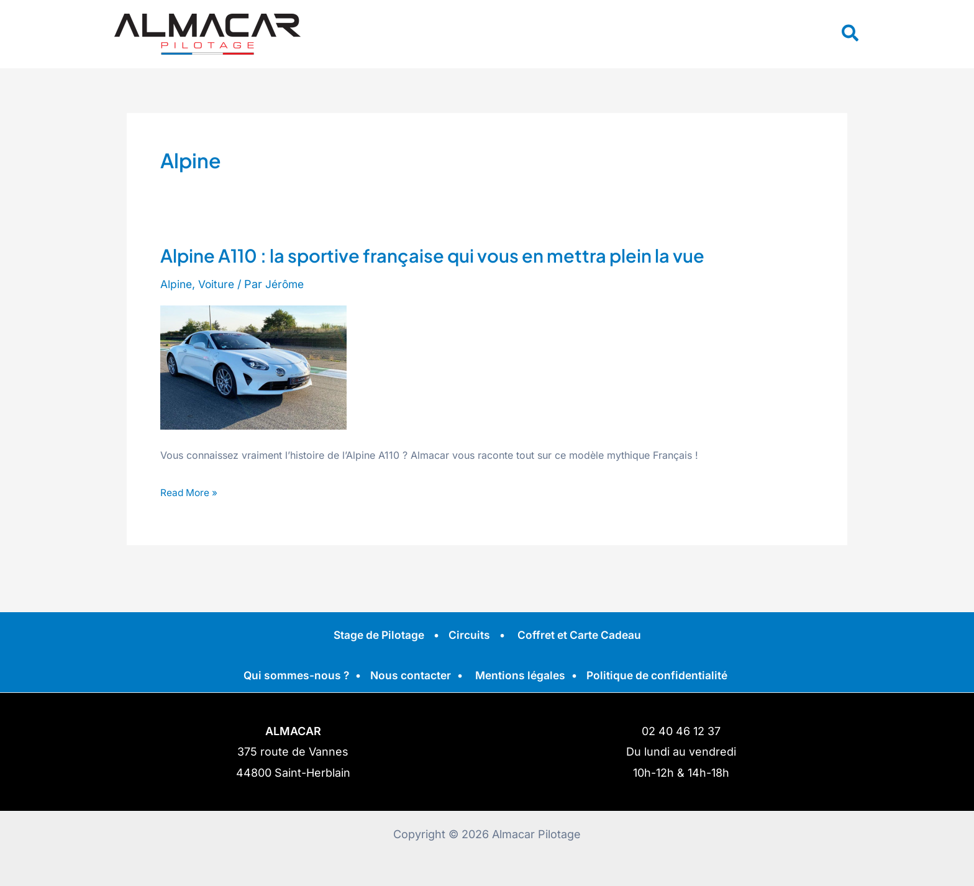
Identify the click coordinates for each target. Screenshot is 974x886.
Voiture (218, 284)
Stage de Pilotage (376, 634)
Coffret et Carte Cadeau (581, 634)
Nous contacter (408, 675)
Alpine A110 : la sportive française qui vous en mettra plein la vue (439, 255)
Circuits (469, 634)
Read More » (190, 491)
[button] (851, 34)
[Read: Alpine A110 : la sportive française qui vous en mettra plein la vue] (253, 366)
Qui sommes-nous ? (291, 675)
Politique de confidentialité (661, 675)
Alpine (176, 284)
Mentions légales (520, 675)
